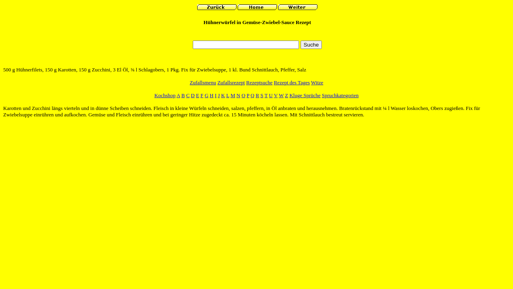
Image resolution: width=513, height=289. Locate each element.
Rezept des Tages (292, 82)
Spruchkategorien (340, 95)
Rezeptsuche (259, 82)
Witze (317, 82)
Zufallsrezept (231, 82)
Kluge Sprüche (305, 95)
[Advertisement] (257, 35)
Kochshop (165, 95)
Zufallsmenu (203, 82)
